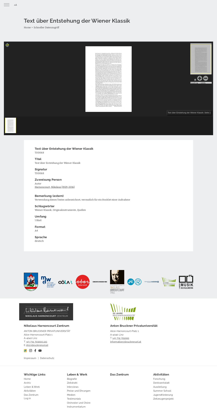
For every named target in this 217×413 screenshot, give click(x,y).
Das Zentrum (31, 394)
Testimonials (74, 398)
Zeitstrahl (72, 382)
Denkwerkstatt (161, 382)
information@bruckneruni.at (125, 341)
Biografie (72, 378)
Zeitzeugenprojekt (163, 398)
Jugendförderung (163, 394)
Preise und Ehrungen (79, 390)
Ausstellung (159, 386)
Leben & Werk (32, 386)
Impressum (30, 357)
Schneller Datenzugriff (46, 27)
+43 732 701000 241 (36, 341)
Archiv (27, 382)
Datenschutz (47, 357)
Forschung (159, 378)
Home (27, 27)
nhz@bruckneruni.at (37, 344)
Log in (27, 398)
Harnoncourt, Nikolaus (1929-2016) (55, 186)
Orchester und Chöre (79, 402)
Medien (71, 394)
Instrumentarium (76, 406)
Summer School (162, 390)
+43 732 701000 (120, 337)
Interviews (73, 386)
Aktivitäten (30, 390)
